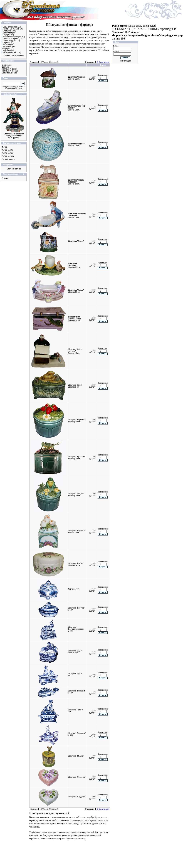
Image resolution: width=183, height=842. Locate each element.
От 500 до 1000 (8, 156)
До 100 (4, 147)
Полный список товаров (14, 55)
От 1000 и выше (8, 159)
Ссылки (5, 178)
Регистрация (125, 61)
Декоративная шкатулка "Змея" (74, 318)
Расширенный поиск (13, 89)
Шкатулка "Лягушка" (76, 494)
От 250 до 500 (7, 153)
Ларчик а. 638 (73, 589)
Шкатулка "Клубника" (77, 420)
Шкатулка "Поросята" (77, 531)
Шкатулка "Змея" (75, 385)
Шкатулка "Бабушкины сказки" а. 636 (76, 629)
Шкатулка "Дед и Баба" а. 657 (75, 652)
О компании (6, 65)
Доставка (5, 67)
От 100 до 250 (7, 150)
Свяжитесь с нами (9, 73)
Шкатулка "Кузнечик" (76, 457)
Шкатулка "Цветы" (75, 563)
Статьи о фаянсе (14, 169)
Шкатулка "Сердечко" (77, 777)
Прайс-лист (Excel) (9, 69)
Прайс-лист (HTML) (10, 71)
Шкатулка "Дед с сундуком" (75, 350)
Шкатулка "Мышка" (76, 756)
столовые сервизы (77, 47)
